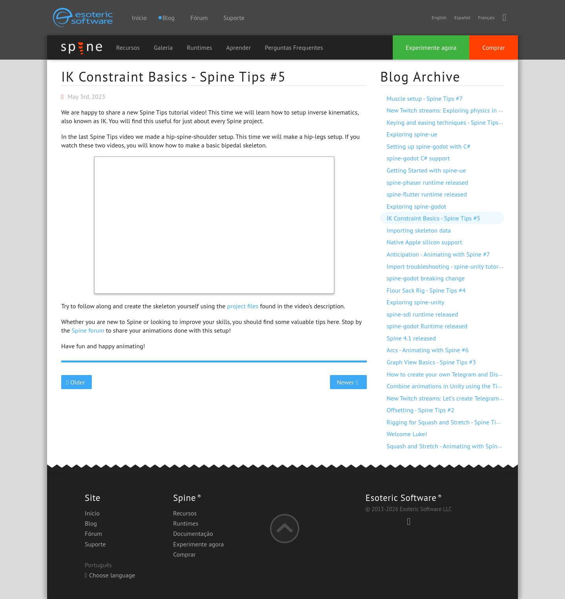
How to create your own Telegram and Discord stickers (458, 374)
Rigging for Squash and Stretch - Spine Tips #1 (448, 422)
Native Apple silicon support (424, 242)
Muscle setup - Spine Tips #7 (424, 98)
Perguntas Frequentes (294, 47)
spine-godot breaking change (425, 278)
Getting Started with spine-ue (426, 170)
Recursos (128, 47)
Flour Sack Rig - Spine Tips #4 (425, 290)
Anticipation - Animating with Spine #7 (438, 254)
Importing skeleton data (418, 230)
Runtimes (199, 47)
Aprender (238, 47)
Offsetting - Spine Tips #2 (420, 410)
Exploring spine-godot (416, 206)
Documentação (193, 533)
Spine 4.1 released (411, 338)
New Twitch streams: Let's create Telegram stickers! (454, 398)
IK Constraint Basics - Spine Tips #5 (173, 76)
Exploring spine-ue (411, 134)
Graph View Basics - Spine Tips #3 (431, 362)
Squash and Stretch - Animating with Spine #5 (447, 446)
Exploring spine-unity (415, 302)
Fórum (199, 18)
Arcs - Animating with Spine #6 (427, 350)
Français (486, 17)
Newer (348, 382)
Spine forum (88, 330)
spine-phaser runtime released (427, 182)
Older (76, 382)
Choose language (110, 575)
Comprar (493, 47)
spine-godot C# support (418, 158)
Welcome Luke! (406, 434)
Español (462, 17)
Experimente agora (431, 47)
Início (139, 18)
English (439, 17)
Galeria (163, 47)
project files (243, 306)
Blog (91, 523)
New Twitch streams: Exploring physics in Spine (449, 110)
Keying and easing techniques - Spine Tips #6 (446, 122)
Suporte (233, 18)
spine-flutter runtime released (426, 194)
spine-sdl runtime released (422, 314)
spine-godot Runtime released (426, 326)
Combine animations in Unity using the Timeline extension (464, 386)
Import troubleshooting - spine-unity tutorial (445, 266)
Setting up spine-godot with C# (428, 146)
